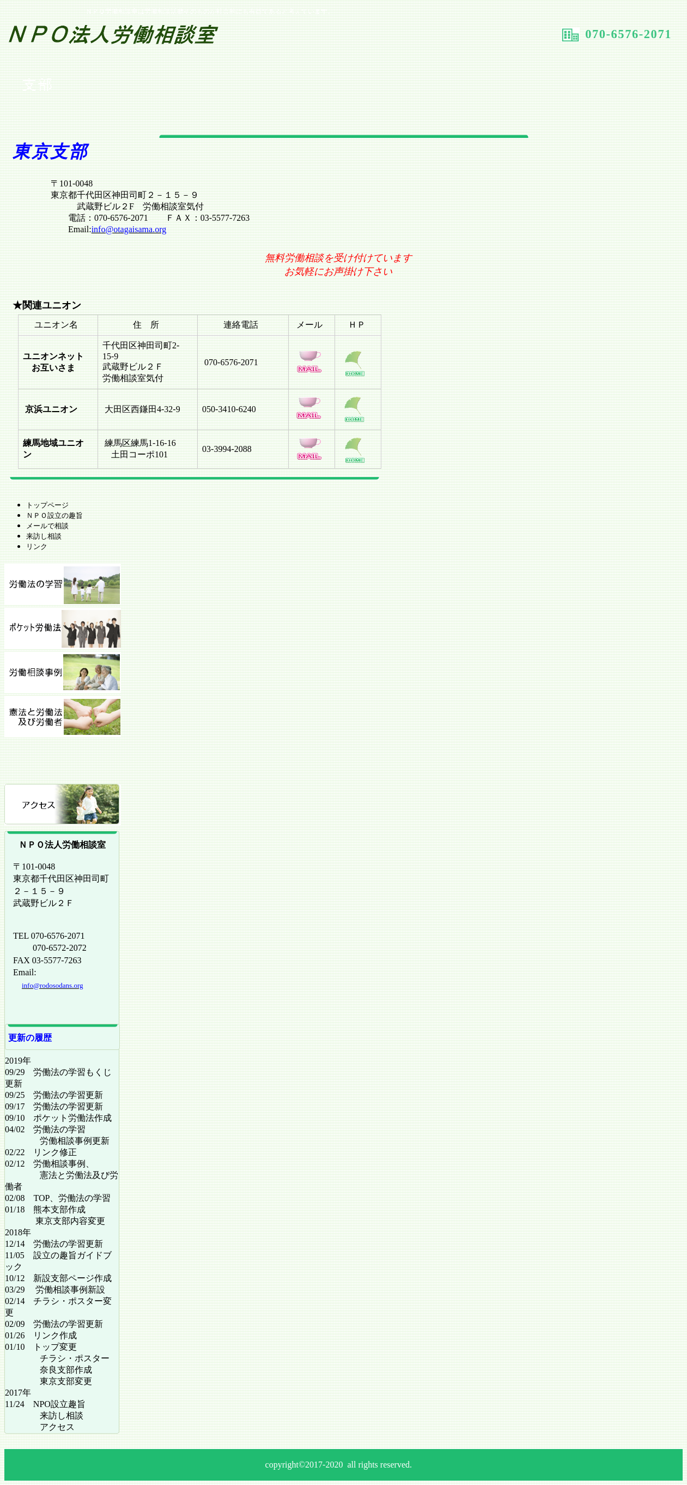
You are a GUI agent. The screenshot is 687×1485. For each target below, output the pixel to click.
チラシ (62, 761)
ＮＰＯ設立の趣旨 (54, 515)
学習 (62, 584)
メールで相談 (47, 526)
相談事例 (62, 672)
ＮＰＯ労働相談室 (133, 37)
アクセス (62, 805)
